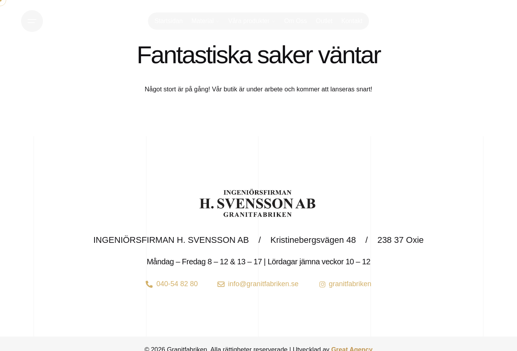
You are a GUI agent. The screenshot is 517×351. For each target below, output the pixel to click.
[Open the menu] (32, 21)
